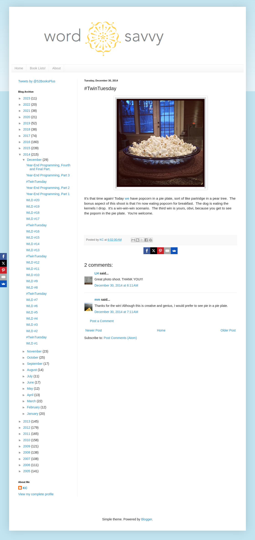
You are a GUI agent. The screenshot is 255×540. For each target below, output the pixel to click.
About (56, 68)
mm (97, 299)
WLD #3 (32, 324)
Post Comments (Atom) (120, 338)
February (34, 407)
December (34, 160)
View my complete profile (36, 494)
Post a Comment (102, 321)
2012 (27, 427)
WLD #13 (32, 250)
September (35, 363)
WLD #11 (32, 269)
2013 (27, 421)
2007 (27, 459)
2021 (27, 110)
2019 (27, 123)
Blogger (146, 519)
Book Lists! (37, 68)
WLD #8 (32, 287)
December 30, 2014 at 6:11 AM (116, 285)
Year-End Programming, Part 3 (48, 175)
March (32, 401)
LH (96, 273)
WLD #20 (32, 200)
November (34, 351)
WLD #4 (32, 318)
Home (19, 68)
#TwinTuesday (36, 181)
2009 (27, 446)
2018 (27, 129)
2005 (27, 471)
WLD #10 (32, 275)
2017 (27, 136)
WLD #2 (32, 331)
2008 (27, 452)
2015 (27, 148)
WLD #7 (32, 300)
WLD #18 (32, 212)
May (30, 388)
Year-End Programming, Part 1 (48, 194)
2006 (27, 465)
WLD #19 (32, 206)
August (32, 370)
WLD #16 (32, 231)
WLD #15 (32, 237)
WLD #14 (32, 244)
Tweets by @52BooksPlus (36, 81)
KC (25, 488)
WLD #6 (32, 306)
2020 (27, 117)
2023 (27, 98)
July (30, 376)
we (127, 198)
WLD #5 (32, 312)
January (33, 413)
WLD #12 (32, 262)
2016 (27, 142)
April (30, 395)
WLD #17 (32, 219)
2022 (27, 104)
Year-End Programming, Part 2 (48, 188)
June (31, 382)
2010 (27, 440)
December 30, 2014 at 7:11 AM (116, 312)
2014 (27, 154)
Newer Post (93, 330)
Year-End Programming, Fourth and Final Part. (48, 167)
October (33, 357)
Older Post (228, 330)
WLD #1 (32, 343)
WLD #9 (32, 281)
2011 (27, 434)
